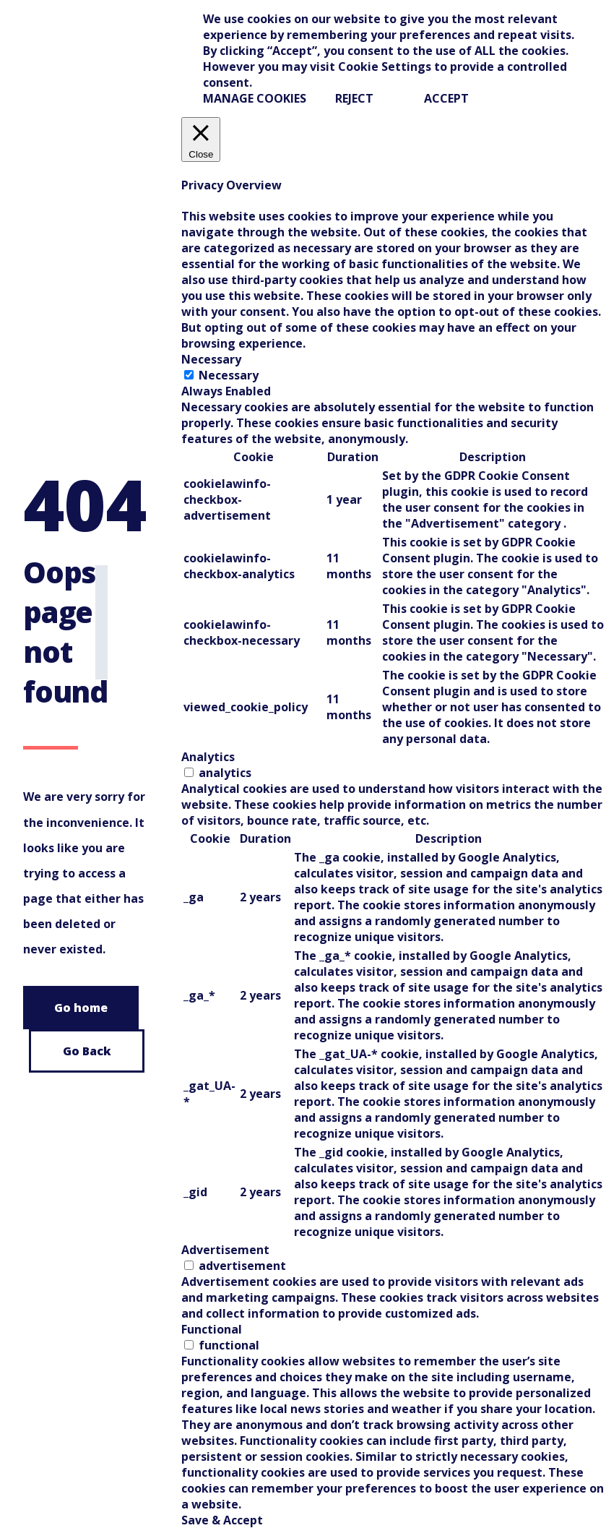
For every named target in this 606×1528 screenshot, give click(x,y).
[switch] (189, 772)
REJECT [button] (354, 98)
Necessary (229, 375)
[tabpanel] (393, 574)
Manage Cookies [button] (254, 98)
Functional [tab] (211, 1329)
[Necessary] (189, 374)
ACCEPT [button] (446, 98)
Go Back (87, 1051)
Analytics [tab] (208, 757)
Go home (81, 1008)
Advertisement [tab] (225, 1250)
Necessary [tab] (211, 359)
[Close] (200, 139)
